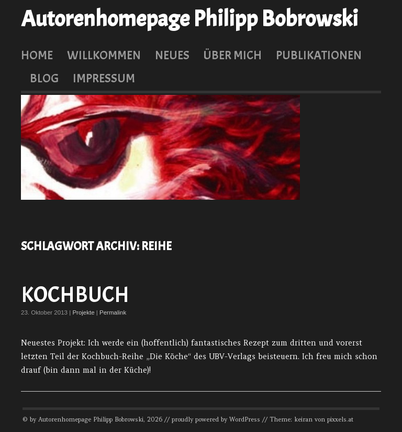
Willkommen (104, 55)
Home (37, 55)
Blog (44, 78)
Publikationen (319, 55)
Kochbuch (75, 295)
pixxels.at (340, 419)
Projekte (83, 312)
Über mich (232, 55)
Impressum (104, 78)
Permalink (112, 312)
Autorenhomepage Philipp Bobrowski (189, 19)
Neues (172, 55)
